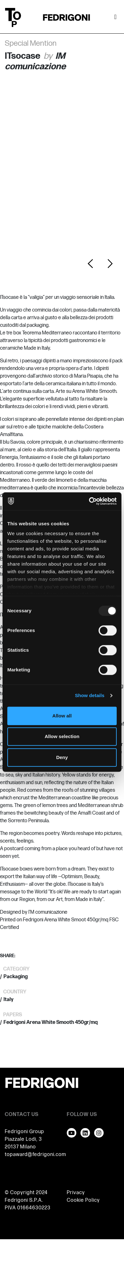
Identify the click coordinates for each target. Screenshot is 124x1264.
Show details (90, 695)
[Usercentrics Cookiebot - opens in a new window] (89, 501)
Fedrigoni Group (24, 1132)
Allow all (62, 715)
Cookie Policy (83, 1200)
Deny (62, 757)
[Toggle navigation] (115, 17)
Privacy (76, 1193)
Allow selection (62, 736)
